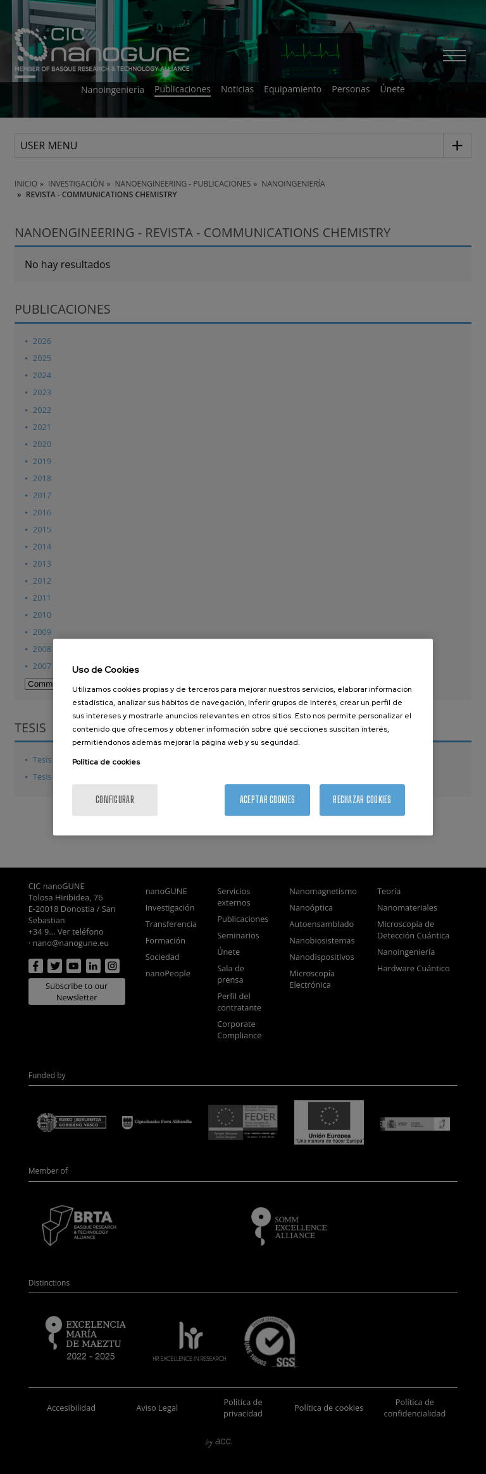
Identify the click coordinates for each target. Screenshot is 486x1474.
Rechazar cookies (362, 799)
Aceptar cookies (267, 799)
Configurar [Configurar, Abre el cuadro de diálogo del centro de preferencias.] (115, 799)
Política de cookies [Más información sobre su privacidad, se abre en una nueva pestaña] (106, 762)
